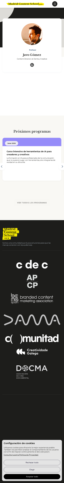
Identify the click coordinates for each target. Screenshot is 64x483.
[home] (25, 3)
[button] (54, 3)
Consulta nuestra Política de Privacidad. (21, 455)
